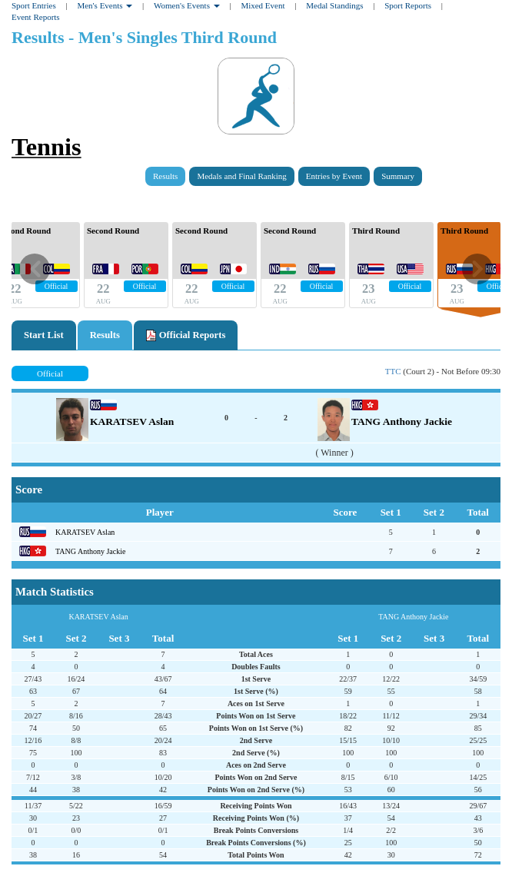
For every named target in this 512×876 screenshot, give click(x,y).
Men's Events (104, 5)
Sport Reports (407, 5)
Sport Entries (34, 5)
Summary (397, 176)
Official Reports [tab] (185, 336)
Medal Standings (334, 5)
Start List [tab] (44, 335)
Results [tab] (105, 335)
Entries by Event (334, 176)
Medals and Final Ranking (241, 176)
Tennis (46, 147)
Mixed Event (262, 5)
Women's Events (187, 5)
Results (165, 176)
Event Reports (36, 17)
